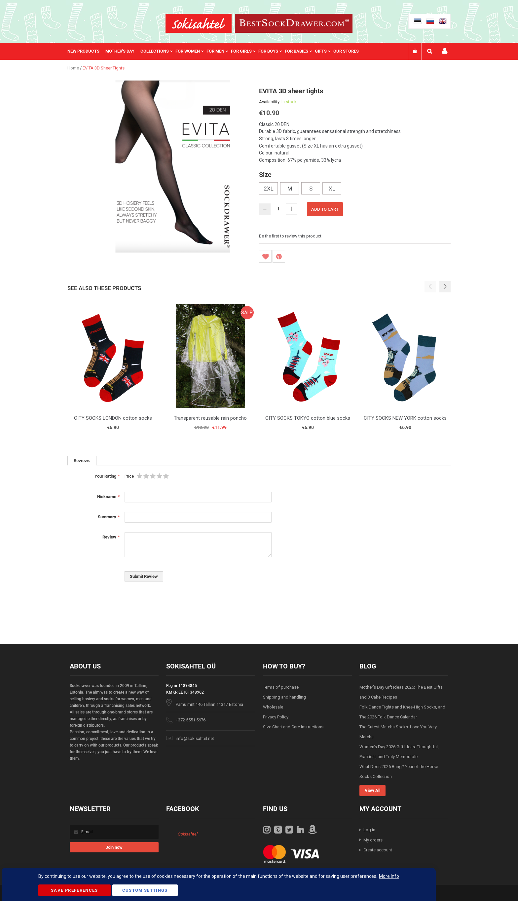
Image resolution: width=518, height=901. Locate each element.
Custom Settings (145, 890)
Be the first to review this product (290, 236)
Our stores (346, 51)
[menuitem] (86, 51)
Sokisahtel (188, 834)
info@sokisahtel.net (195, 738)
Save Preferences (74, 890)
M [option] (289, 188)
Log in (369, 829)
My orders (373, 839)
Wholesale (273, 707)
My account (444, 51)
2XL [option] (269, 188)
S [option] (311, 188)
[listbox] (355, 189)
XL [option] (332, 188)
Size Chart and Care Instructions (293, 726)
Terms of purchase (281, 687)
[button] (445, 286)
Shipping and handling (284, 697)
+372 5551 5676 (190, 719)
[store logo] (199, 23)
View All (372, 790)
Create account (377, 849)
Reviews (82, 460)
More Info (389, 876)
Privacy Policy (275, 716)
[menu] (216, 51)
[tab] (81, 460)
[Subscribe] (114, 847)
